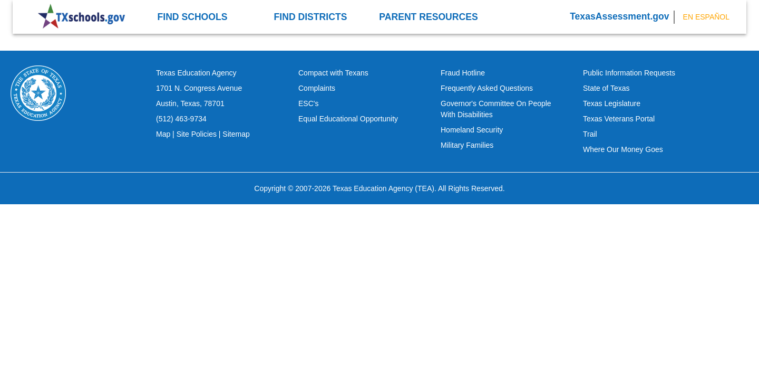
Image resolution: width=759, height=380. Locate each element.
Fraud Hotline (463, 73)
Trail (590, 134)
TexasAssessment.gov (619, 16)
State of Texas (606, 88)
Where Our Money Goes (623, 149)
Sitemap (235, 134)
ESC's (308, 103)
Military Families (467, 145)
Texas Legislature (611, 103)
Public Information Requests (629, 73)
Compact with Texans (333, 73)
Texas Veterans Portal (619, 119)
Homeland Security (472, 130)
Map (163, 134)
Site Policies (197, 134)
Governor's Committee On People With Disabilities (496, 109)
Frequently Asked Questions (487, 88)
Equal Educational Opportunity (348, 119)
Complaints (316, 88)
